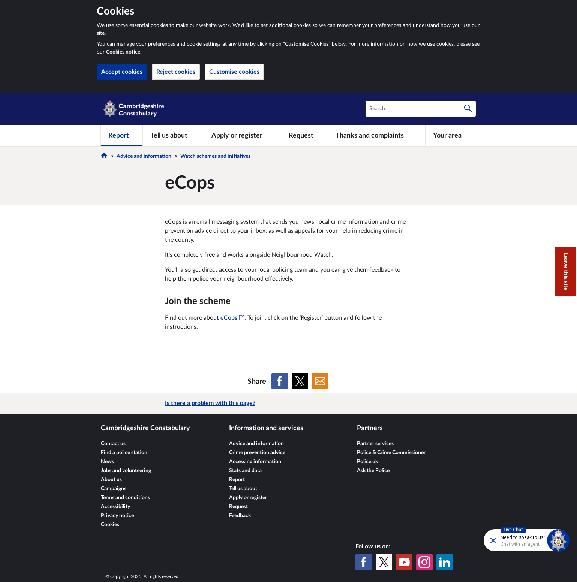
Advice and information (144, 156)
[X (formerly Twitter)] (384, 562)
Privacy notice (117, 515)
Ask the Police (373, 470)
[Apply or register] (242, 135)
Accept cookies (121, 72)
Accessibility (115, 506)
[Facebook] (363, 562)
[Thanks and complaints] (376, 135)
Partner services (375, 443)
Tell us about (243, 488)
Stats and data (245, 470)
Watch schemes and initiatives (215, 156)
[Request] (304, 135)
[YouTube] (404, 562)
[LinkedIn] (444, 562)
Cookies (110, 524)
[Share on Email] (320, 381)
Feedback (240, 515)
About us (111, 479)
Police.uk (367, 461)
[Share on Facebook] (279, 381)
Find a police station (124, 452)
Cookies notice (123, 52)
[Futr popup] (510, 540)
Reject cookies (175, 72)
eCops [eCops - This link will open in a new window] (232, 318)
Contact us (113, 443)
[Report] (121, 135)
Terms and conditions (125, 497)
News (107, 461)
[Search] (468, 108)
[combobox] (420, 108)
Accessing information (255, 461)
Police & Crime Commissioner (391, 452)
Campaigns (113, 488)
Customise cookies (234, 72)
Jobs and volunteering (126, 470)
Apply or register (248, 497)
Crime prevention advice (257, 452)
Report (237, 479)
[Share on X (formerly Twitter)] (300, 381)
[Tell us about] (173, 135)
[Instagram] (424, 562)
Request (238, 506)
